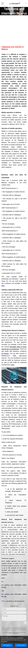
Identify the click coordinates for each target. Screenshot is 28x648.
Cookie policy (21, 645)
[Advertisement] (14, 32)
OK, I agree (7, 645)
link (5, 587)
